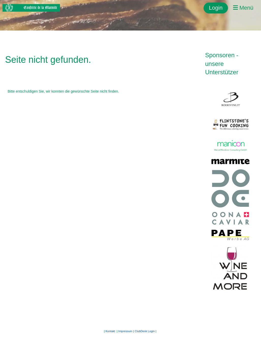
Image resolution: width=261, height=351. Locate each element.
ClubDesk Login (145, 331)
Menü (243, 8)
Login (216, 8)
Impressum (125, 331)
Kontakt (110, 331)
